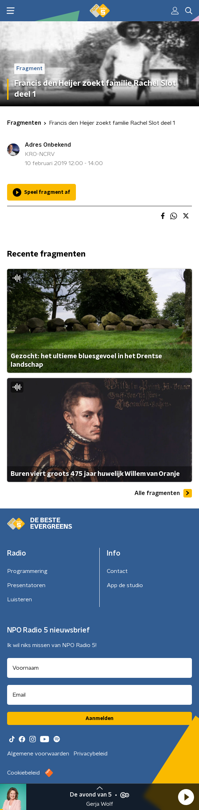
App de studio (125, 585)
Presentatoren (26, 585)
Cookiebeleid (23, 773)
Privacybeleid (90, 753)
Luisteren (19, 599)
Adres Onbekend (48, 145)
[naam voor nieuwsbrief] (99, 668)
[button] (186, 797)
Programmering (27, 571)
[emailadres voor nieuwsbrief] (99, 695)
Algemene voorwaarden (38, 753)
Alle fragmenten (163, 493)
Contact (117, 571)
